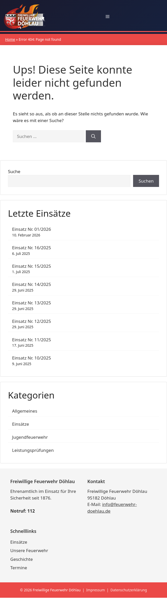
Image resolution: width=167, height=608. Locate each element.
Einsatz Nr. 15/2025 (31, 266)
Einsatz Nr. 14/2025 (31, 284)
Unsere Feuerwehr (29, 550)
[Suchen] (93, 136)
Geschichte (21, 559)
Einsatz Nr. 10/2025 (31, 358)
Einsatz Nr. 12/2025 (31, 321)
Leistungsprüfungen (33, 450)
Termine (18, 568)
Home (10, 39)
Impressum (95, 589)
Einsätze (20, 424)
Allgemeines (24, 411)
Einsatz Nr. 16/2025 (31, 248)
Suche (14, 171)
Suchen (146, 181)
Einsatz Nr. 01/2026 (31, 229)
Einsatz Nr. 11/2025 (31, 340)
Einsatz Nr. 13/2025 (31, 303)
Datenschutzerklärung (128, 589)
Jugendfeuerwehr (30, 437)
